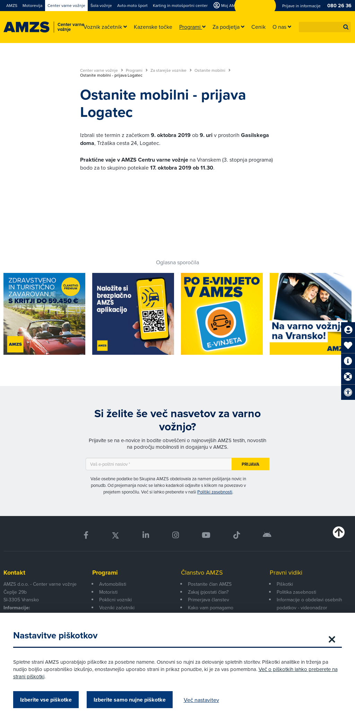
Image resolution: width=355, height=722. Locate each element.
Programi (137, 70)
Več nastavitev (202, 700)
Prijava (250, 464)
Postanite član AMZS (210, 584)
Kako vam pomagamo (210, 607)
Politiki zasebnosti (214, 492)
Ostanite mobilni (212, 70)
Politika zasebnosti (296, 591)
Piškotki (285, 584)
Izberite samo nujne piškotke (130, 700)
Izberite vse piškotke (46, 700)
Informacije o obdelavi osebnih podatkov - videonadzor (309, 603)
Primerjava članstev (208, 599)
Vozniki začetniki (117, 607)
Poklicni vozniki (115, 599)
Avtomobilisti (112, 584)
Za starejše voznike (171, 70)
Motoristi (108, 591)
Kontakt (14, 572)
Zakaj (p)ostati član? (208, 591)
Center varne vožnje (101, 70)
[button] (346, 27)
